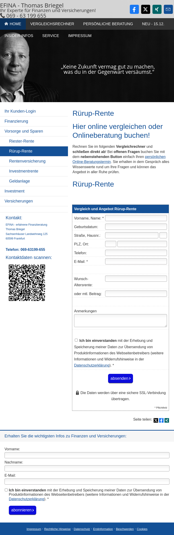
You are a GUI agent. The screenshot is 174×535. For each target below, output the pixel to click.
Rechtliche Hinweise (57, 528)
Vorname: (12, 449)
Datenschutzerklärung (26, 499)
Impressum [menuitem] (80, 36)
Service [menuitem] (50, 36)
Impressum (34, 528)
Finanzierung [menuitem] (16, 121)
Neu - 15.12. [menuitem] (153, 24)
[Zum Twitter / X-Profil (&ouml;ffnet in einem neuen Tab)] (145, 9)
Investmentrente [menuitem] (23, 171)
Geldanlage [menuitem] (19, 181)
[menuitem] (34, 209)
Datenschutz (82, 528)
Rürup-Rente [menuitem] (20, 151)
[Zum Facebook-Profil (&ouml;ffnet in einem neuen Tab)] (134, 9)
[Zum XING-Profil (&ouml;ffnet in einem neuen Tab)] (157, 9)
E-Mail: (10, 475)
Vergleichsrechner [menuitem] (52, 24)
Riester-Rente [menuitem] (21, 141)
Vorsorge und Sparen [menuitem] (24, 131)
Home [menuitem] (13, 24)
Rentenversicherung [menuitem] (27, 161)
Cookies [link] (142, 528)
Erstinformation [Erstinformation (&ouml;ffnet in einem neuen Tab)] (103, 528)
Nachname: (14, 462)
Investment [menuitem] (14, 191)
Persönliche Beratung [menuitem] (108, 24)
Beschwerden (125, 528)
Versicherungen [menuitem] (19, 201)
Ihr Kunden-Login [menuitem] (20, 111)
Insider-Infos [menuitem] (19, 36)
